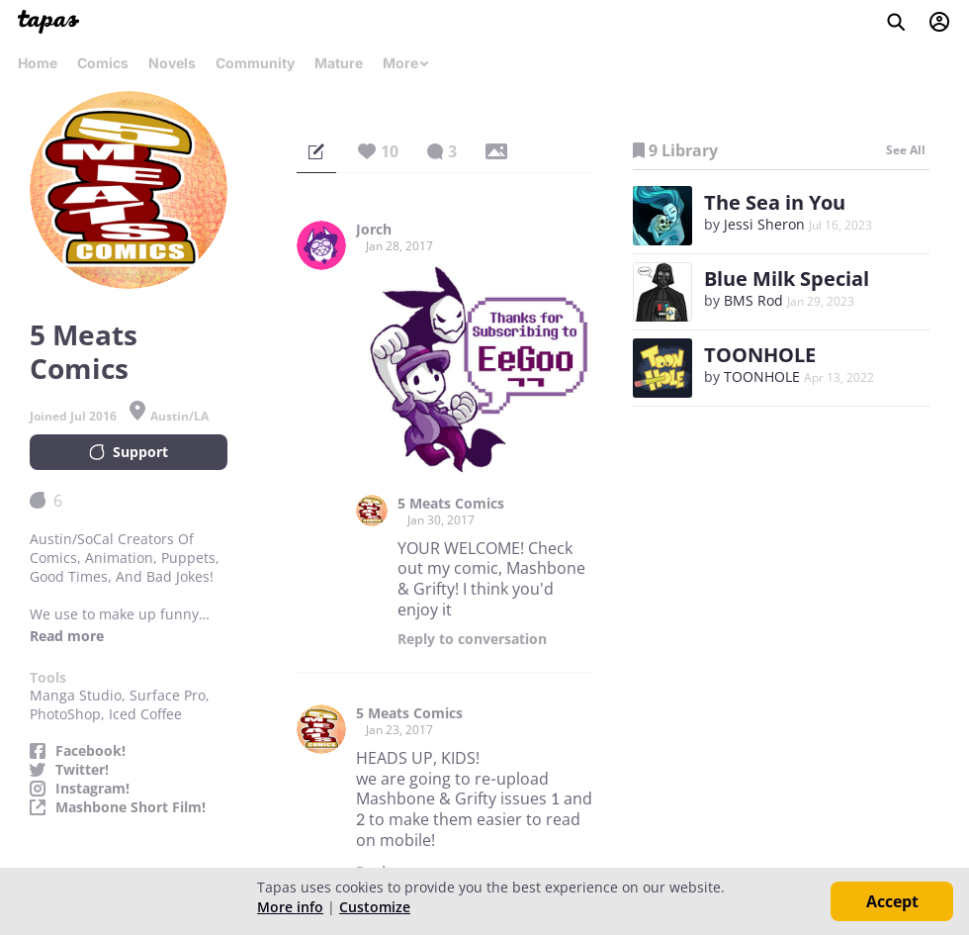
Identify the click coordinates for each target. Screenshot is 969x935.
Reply (472, 639)
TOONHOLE (760, 354)
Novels (172, 62)
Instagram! (92, 788)
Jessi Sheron (764, 224)
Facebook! (90, 751)
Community (255, 62)
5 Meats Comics (450, 504)
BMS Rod (753, 300)
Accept (892, 901)
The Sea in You (774, 202)
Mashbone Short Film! (130, 807)
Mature (338, 62)
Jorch (374, 229)
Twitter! (82, 770)
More (406, 62)
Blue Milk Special (786, 278)
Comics (103, 62)
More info (290, 906)
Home (37, 62)
